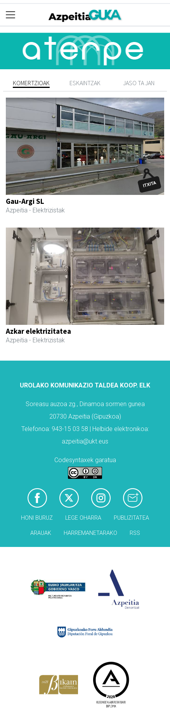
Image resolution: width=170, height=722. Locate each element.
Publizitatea (131, 518)
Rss (135, 533)
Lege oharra (83, 518)
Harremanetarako (90, 533)
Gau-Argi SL (25, 201)
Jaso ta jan (138, 83)
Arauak (40, 533)
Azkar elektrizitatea (38, 331)
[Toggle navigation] (10, 15)
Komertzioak (31, 83)
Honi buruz (37, 518)
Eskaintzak (85, 83)
